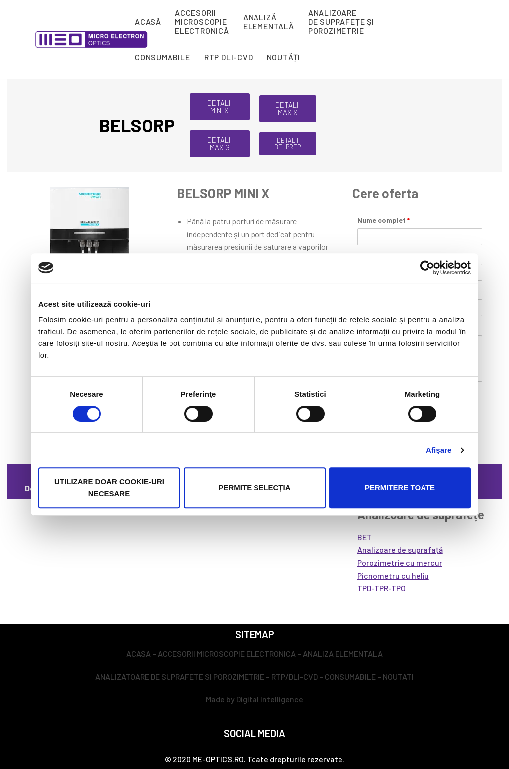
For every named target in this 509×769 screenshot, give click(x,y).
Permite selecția (254, 487)
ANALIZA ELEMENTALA (343, 653)
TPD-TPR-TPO (381, 588)
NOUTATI (398, 676)
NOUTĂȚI (284, 57)
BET (364, 537)
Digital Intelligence (269, 699)
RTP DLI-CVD (228, 57)
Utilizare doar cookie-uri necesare (109, 487)
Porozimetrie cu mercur (399, 562)
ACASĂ (148, 21)
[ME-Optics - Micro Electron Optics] (91, 39)
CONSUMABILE (162, 57)
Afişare (439, 450)
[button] (220, 106)
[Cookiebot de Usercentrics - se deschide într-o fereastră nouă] (427, 267)
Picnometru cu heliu (393, 575)
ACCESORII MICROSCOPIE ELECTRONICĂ (202, 21)
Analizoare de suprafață (400, 549)
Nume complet (383, 220)
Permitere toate (400, 487)
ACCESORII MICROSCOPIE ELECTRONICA (227, 653)
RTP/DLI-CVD (294, 676)
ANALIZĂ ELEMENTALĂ (268, 21)
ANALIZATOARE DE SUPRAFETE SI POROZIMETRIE (179, 676)
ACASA (138, 653)
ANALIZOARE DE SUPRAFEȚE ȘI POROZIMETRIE (341, 21)
